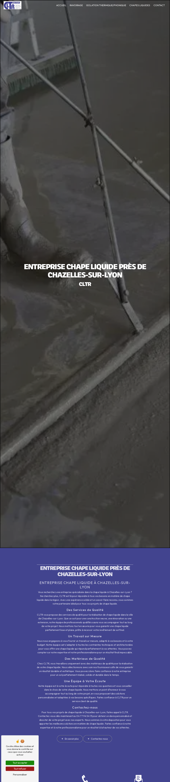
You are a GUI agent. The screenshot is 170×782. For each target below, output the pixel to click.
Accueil (61, 5)
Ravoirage (76, 5)
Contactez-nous (97, 727)
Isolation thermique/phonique (106, 5)
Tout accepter (20, 762)
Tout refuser (20, 768)
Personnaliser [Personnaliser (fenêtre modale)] (20, 774)
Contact (159, 5)
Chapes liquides (139, 5)
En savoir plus (70, 727)
